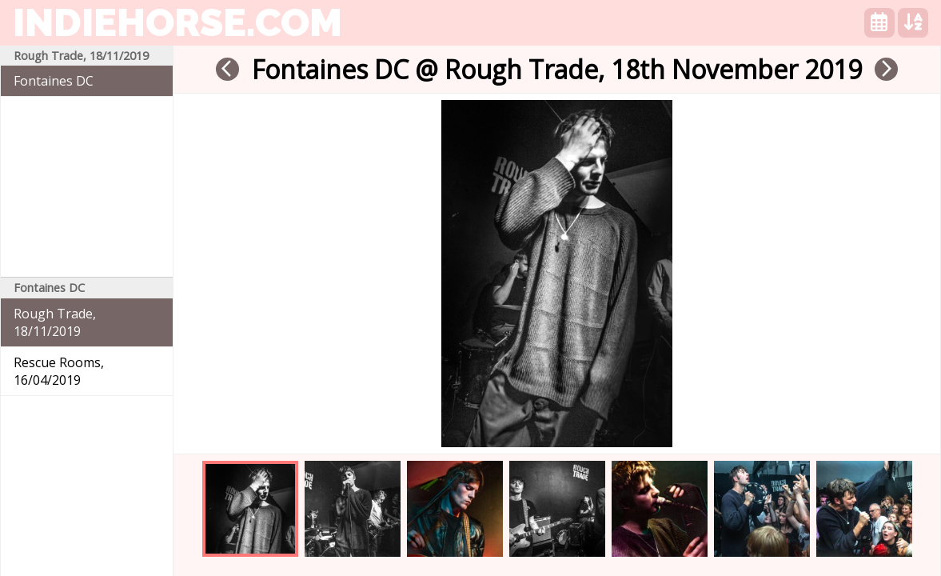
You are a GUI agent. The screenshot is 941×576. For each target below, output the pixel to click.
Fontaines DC (54, 81)
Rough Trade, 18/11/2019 (55, 322)
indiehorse (177, 22)
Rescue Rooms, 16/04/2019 (59, 371)
